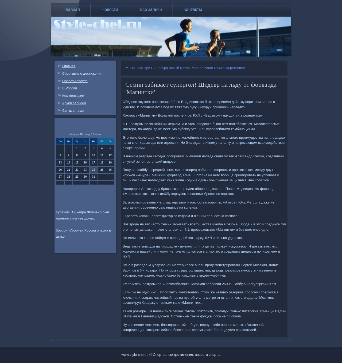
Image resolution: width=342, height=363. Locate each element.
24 (93, 169)
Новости (110, 9)
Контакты (193, 9)
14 (68, 162)
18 (101, 162)
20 (60, 169)
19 (110, 162)
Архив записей (74, 103)
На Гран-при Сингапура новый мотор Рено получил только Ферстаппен (187, 68)
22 (76, 169)
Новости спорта (75, 81)
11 (101, 155)
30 (85, 176)
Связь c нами (73, 111)
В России (69, 88)
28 (68, 176)
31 (93, 176)
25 (101, 169)
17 (93, 162)
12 (110, 155)
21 (68, 169)
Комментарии (73, 96)
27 (60, 176)
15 (76, 162)
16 (85, 162)
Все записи (151, 9)
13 (60, 162)
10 (93, 155)
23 (85, 169)
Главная (72, 9)
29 (76, 176)
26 (110, 169)
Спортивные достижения (82, 73)
